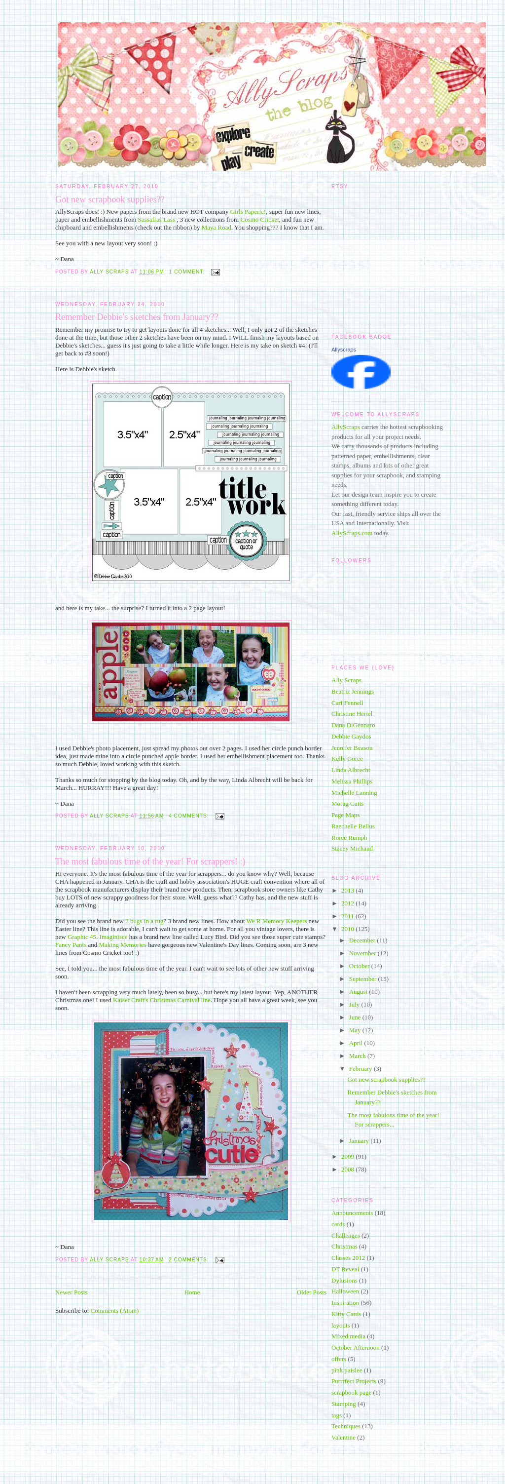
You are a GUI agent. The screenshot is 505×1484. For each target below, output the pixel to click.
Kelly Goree (347, 758)
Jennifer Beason (351, 747)
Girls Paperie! (248, 211)
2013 (348, 890)
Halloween (345, 1291)
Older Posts (311, 1292)
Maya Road (216, 227)
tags (336, 1415)
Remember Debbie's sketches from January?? (136, 317)
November (363, 953)
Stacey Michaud (352, 848)
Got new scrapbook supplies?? (110, 199)
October (360, 966)
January (360, 1140)
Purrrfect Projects (353, 1381)
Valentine (343, 1437)
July (355, 1004)
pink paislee (346, 1370)
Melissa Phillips (351, 781)
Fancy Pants (71, 944)
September (363, 978)
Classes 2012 (348, 1257)
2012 (348, 903)
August (359, 991)
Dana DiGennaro (353, 725)
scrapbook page (351, 1392)
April (356, 1043)
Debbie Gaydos (351, 736)
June (355, 1017)
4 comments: (190, 816)
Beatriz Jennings (352, 691)
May (355, 1030)
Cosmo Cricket (259, 219)
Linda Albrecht (350, 770)
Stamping (343, 1403)
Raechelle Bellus (353, 826)
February (361, 1068)
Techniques (346, 1426)
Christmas (344, 1246)
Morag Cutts (347, 803)
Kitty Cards (346, 1314)
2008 (348, 1169)
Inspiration (345, 1302)
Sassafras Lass (157, 219)
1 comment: (188, 271)
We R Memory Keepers (278, 921)
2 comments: (190, 1259)
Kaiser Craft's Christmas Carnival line (162, 1000)
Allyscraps (343, 349)
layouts (340, 1325)
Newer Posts (71, 1292)
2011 (348, 916)
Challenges (345, 1235)
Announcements (352, 1212)
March (358, 1055)
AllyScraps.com (351, 533)
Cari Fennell (347, 702)
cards (338, 1224)
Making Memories (123, 944)
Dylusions (344, 1280)
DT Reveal (345, 1269)
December (363, 940)
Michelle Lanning (354, 792)
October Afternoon (355, 1347)
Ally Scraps (346, 680)
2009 (348, 1156)
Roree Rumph (349, 837)
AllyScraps (345, 426)
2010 (348, 929)
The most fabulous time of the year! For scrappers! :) (150, 861)
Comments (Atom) (115, 1310)
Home (192, 1292)
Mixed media (348, 1336)
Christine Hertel (351, 713)
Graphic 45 (82, 936)
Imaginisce (114, 936)
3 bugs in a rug (144, 921)
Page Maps (345, 815)
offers (338, 1359)
